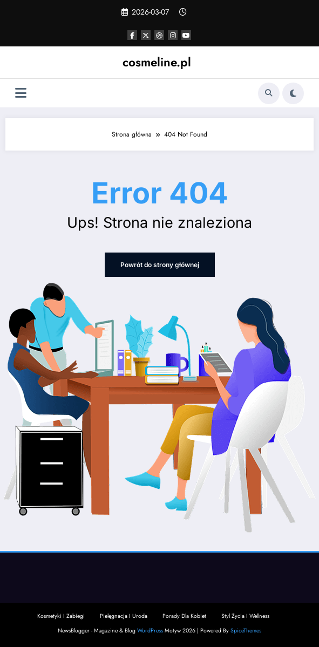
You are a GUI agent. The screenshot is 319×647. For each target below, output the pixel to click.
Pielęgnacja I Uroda (123, 616)
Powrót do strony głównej (159, 265)
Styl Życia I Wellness (245, 616)
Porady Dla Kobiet (184, 616)
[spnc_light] (293, 93)
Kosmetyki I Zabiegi (61, 616)
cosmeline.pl (157, 62)
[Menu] (21, 93)
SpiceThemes (245, 630)
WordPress (150, 630)
